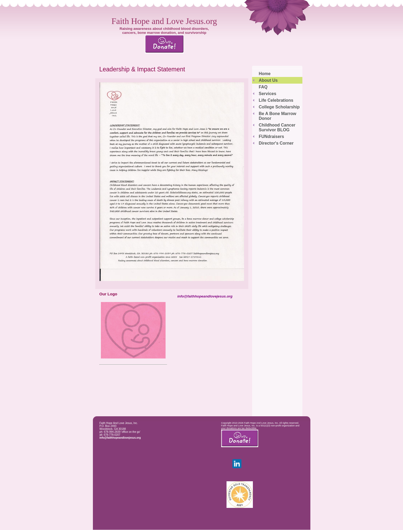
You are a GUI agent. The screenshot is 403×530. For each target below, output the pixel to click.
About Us (268, 80)
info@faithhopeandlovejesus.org (120, 437)
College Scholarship (279, 107)
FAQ (263, 87)
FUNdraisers (271, 136)
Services (267, 93)
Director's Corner (276, 143)
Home (264, 73)
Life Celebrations (276, 100)
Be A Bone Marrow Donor (277, 116)
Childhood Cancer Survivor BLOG (277, 127)
